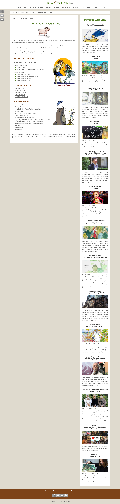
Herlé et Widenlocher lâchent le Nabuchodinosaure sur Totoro (33, 119)
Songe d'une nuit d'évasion (24, 69)
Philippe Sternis (19, 107)
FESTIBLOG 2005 (20, 95)
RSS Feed (66, 495)
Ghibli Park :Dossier (95, 57)
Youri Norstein (86, 350)
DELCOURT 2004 (20, 91)
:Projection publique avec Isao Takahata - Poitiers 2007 (95, 153)
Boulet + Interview (20, 111)
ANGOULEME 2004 (20, 89)
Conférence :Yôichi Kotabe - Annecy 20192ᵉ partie (95, 358)
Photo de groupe (21, 74)
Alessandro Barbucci (21, 105)
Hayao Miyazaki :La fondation (95, 256)
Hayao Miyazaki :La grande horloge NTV (95, 292)
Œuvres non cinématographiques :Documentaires (95, 390)
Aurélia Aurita (19, 127)
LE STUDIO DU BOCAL (21, 97)
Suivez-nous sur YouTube (62, 495)
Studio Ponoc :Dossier (95, 122)
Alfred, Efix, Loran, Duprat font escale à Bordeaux (29, 121)
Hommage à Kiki (21, 80)
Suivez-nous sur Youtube (2, 19)
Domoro (19, 67)
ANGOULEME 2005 (20, 93)
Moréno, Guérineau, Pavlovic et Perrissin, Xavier (29, 123)
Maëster (17, 125)
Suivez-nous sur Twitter (58, 495)
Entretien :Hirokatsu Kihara (95, 455)
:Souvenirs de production (95, 222)
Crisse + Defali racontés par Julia (24, 117)
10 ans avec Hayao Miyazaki (99, 411)
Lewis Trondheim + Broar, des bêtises (26, 113)
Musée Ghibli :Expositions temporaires (95, 325)
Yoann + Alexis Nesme (21, 115)
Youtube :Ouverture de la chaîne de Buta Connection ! (95, 427)
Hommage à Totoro (22, 76)
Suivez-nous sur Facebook (54, 495)
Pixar (99, 350)
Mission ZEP (19, 129)
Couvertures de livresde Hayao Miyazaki (95, 89)
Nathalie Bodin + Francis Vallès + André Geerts (28, 109)
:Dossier (95, 26)
